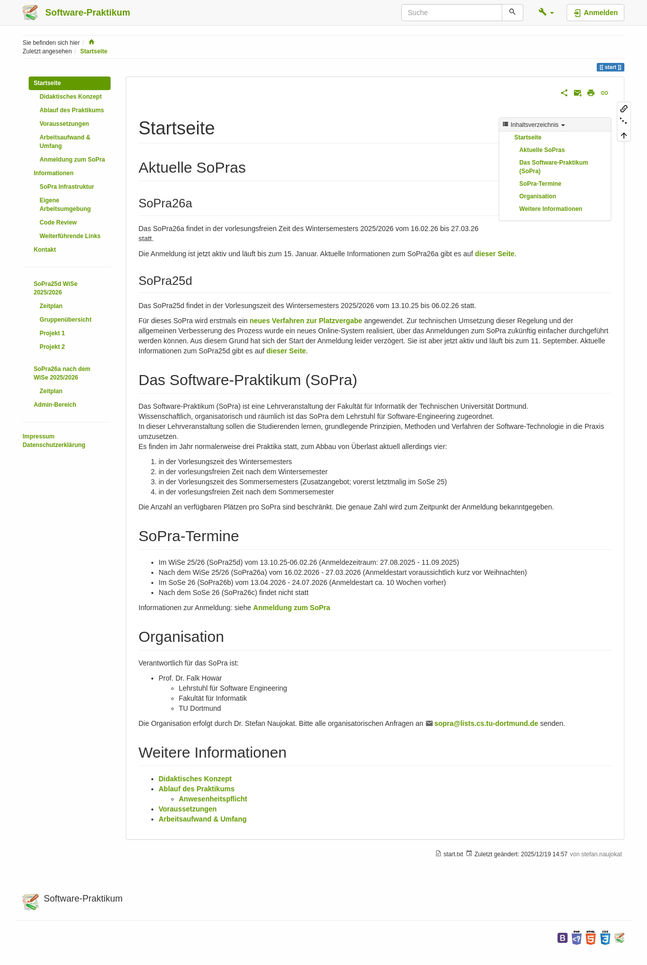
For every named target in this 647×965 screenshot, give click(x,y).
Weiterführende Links (70, 236)
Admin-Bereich (55, 404)
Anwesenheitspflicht (213, 799)
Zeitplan (51, 306)
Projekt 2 (52, 346)
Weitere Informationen (550, 208)
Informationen (53, 173)
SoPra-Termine (540, 183)
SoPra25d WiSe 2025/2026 (55, 288)
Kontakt (45, 249)
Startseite (93, 51)
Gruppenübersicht (65, 319)
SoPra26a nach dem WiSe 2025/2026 (62, 373)
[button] (546, 12)
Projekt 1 (52, 333)
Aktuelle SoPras (542, 150)
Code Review (58, 222)
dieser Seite (495, 254)
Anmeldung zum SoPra (72, 159)
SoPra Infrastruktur (67, 186)
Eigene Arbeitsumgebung (65, 204)
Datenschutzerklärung (54, 445)
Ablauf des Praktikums (72, 110)
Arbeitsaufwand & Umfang (65, 142)
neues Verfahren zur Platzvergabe (305, 321)
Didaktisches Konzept (71, 96)
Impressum (38, 436)
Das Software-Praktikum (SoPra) (553, 167)
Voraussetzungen (64, 123)
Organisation (537, 196)
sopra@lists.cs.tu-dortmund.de (486, 723)
